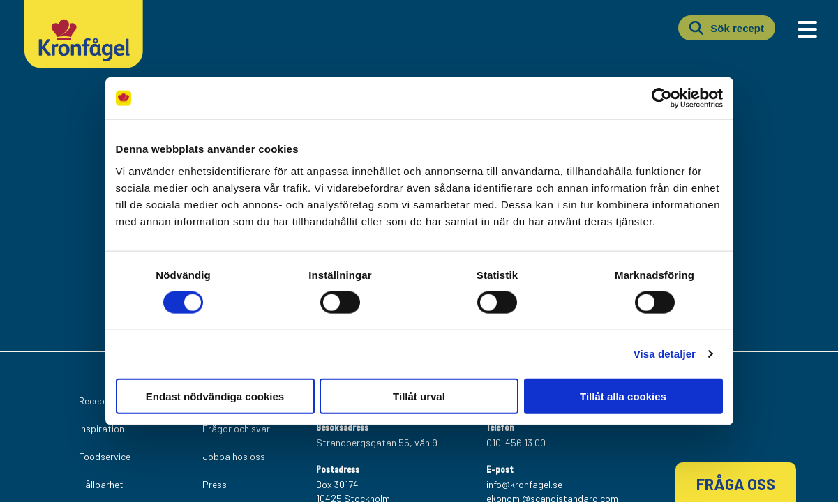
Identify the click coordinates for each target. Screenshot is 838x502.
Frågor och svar (236, 428)
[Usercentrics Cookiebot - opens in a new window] (662, 98)
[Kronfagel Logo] (83, 65)
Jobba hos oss (233, 456)
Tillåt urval (419, 396)
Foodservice (104, 456)
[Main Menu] (807, 29)
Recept (94, 400)
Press (214, 484)
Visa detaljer (665, 354)
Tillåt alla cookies (623, 396)
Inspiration (101, 428)
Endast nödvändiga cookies (215, 396)
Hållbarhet (101, 484)
